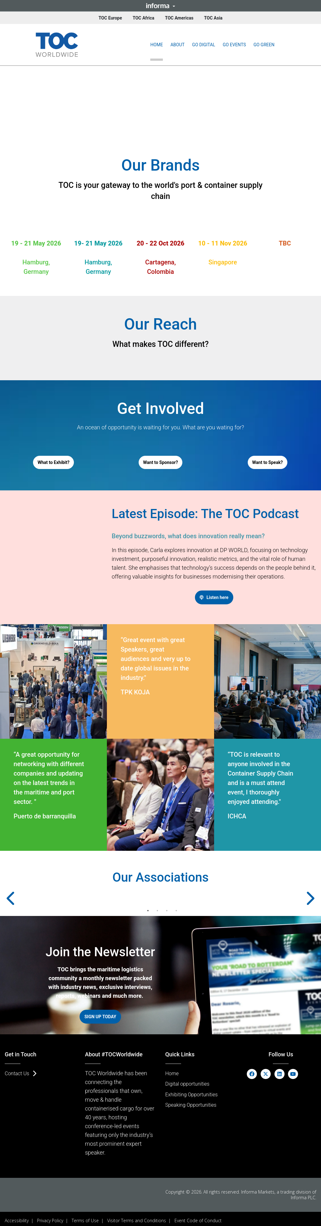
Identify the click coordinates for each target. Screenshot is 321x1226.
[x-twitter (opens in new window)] (265, 1070)
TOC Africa (143, 17)
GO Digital (203, 44)
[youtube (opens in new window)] (293, 1070)
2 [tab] (157, 909)
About (177, 44)
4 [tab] (176, 909)
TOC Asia (213, 17)
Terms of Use (85, 1217)
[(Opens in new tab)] (57, 44)
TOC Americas (179, 17)
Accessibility (17, 1217)
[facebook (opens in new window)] (252, 1070)
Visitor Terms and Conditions (136, 1217)
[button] (160, 5)
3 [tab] (167, 909)
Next (300, 896)
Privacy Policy (50, 1217)
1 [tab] (148, 909)
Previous (20, 896)
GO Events (234, 44)
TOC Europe (110, 17)
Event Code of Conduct (198, 1217)
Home (156, 44)
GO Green (263, 44)
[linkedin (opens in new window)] (279, 1070)
